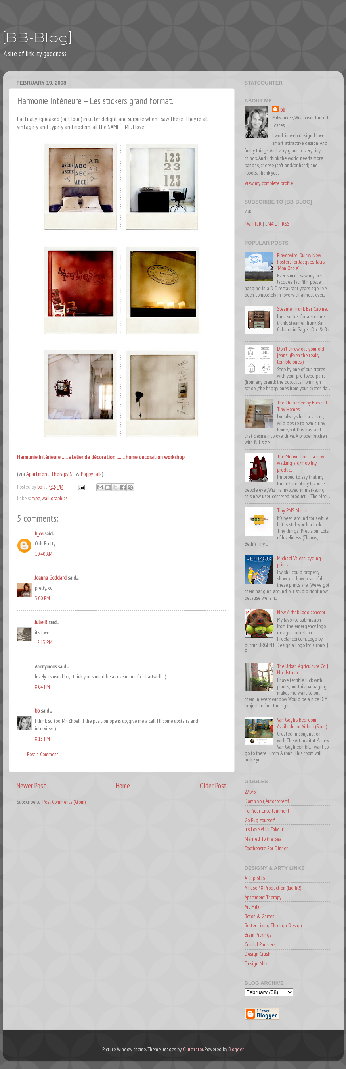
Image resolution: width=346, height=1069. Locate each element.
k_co (39, 533)
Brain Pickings (258, 934)
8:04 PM (42, 686)
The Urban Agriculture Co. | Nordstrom (302, 669)
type (36, 498)
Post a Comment (42, 754)
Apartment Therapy (263, 897)
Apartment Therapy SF (51, 474)
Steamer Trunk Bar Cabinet (302, 308)
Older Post (213, 785)
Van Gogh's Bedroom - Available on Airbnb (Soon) (302, 723)
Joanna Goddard (51, 577)
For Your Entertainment (267, 810)
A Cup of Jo (255, 878)
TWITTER (253, 223)
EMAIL (271, 223)
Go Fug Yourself (260, 820)
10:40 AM (43, 553)
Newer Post (31, 785)
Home (123, 785)
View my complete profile (269, 183)
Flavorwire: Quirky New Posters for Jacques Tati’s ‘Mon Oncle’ (301, 262)
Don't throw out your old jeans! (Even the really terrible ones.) (300, 355)
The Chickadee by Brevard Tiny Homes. (302, 405)
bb (37, 710)
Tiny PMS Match (292, 510)
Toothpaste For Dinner (266, 848)
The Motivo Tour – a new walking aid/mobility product (300, 463)
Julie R (41, 622)
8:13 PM (42, 738)
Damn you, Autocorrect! (267, 801)
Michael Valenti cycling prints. (299, 561)
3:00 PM (42, 598)
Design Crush (257, 953)
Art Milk (252, 906)
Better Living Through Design (273, 925)
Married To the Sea (263, 838)
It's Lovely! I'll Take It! (265, 829)
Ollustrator (193, 1049)
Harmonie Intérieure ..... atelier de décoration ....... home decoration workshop (100, 457)
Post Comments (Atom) (64, 801)
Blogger (235, 1049)
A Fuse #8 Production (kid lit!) (273, 887)
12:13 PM (43, 642)
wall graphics (54, 498)
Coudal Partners (260, 944)
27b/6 (250, 791)
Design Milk (256, 963)
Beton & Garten (260, 916)
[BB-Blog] (37, 37)
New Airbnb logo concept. (301, 612)
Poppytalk (91, 474)
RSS (285, 223)
